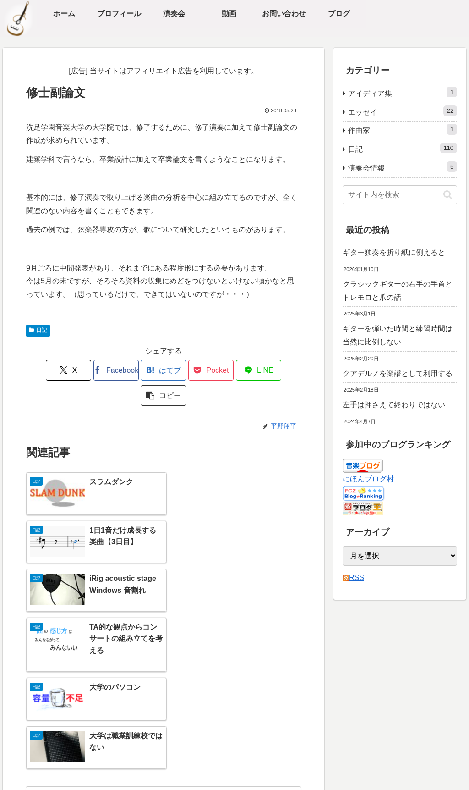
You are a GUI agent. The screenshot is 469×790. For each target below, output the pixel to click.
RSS (353, 577)
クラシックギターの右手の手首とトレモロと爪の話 (398, 290)
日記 (38, 330)
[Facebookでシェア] (94, 370)
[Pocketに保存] (186, 370)
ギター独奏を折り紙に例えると (394, 252)
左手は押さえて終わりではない (394, 405)
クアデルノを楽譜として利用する (398, 373)
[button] (279, 370)
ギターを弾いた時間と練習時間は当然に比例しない (398, 335)
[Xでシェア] (48, 370)
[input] (400, 194)
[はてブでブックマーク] (141, 370)
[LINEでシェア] (233, 370)
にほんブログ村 (368, 479)
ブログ (45, 711)
